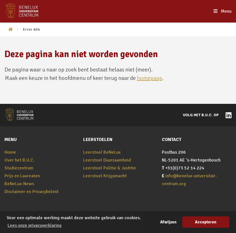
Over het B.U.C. (19, 160)
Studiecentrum (18, 168)
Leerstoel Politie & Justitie (109, 168)
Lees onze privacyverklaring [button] (35, 225)
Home (10, 152)
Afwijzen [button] (168, 222)
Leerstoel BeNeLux (102, 152)
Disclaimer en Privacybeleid (31, 191)
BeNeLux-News (19, 184)
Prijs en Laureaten (22, 176)
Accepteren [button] (205, 222)
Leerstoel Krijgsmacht (105, 176)
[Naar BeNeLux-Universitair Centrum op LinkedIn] (227, 115)
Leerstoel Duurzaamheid (107, 160)
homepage (149, 78)
